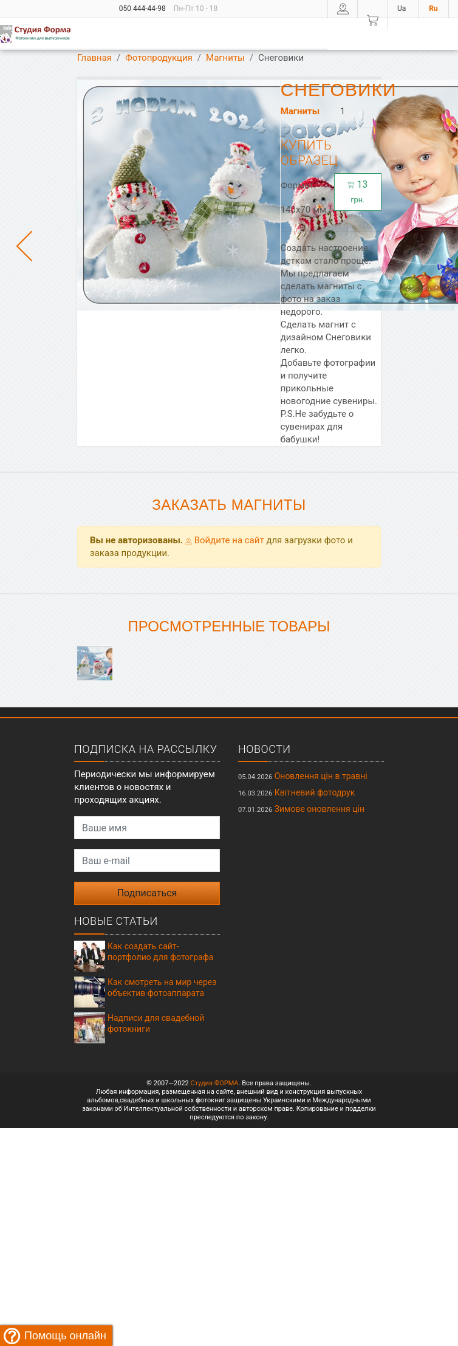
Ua (401, 8)
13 (357, 191)
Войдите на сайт (224, 540)
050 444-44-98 (142, 8)
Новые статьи (116, 921)
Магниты (225, 57)
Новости (264, 749)
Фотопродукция (159, 57)
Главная (94, 57)
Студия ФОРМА (214, 1083)
